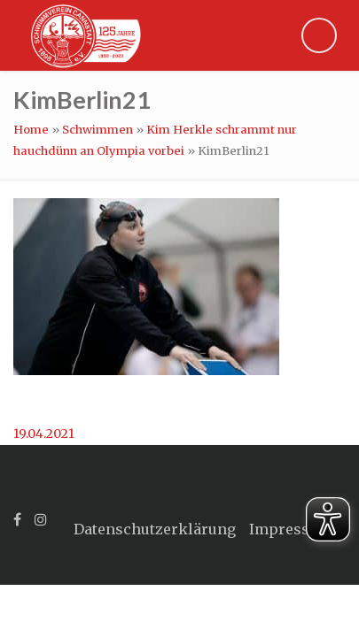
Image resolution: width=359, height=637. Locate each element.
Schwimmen (97, 129)
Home (31, 129)
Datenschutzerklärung (155, 529)
